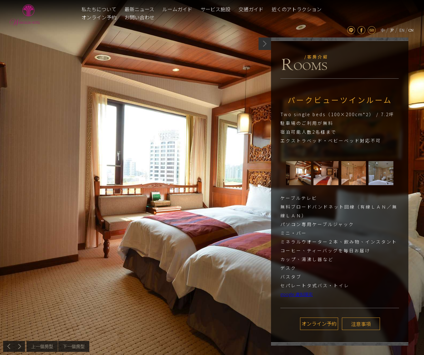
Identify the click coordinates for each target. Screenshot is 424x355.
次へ (73, 346)
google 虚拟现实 (296, 294)
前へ (42, 346)
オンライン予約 (98, 17)
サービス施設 (215, 9)
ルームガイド (177, 9)
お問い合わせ (140, 17)
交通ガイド (251, 9)
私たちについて (98, 9)
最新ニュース (139, 9)
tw (382, 30)
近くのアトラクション (297, 9)
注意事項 (360, 324)
